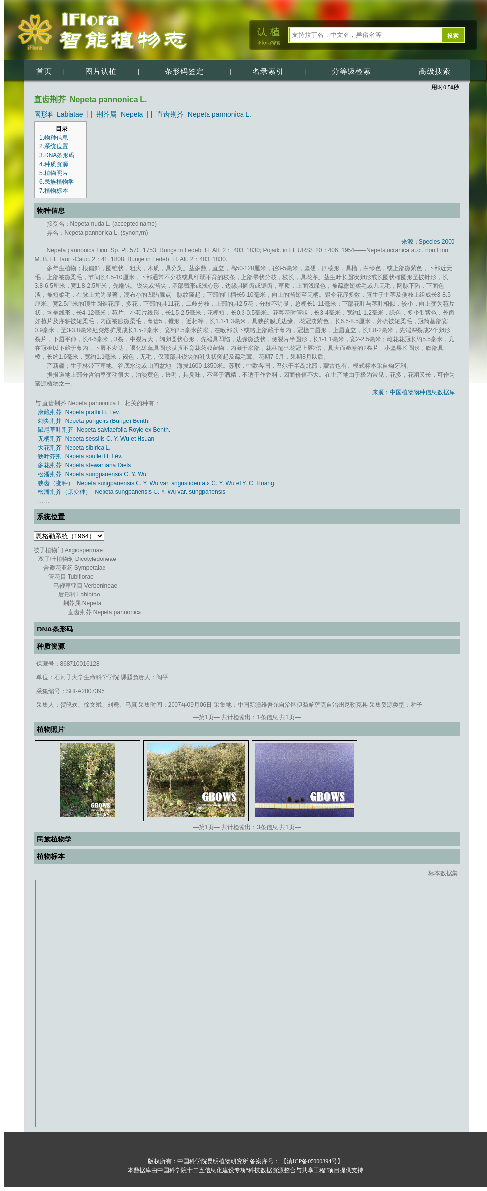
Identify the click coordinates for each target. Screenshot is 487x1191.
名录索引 (268, 71)
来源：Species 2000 (428, 241)
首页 (44, 71)
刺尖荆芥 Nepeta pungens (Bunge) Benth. (94, 421)
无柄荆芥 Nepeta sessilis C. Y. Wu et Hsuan (96, 438)
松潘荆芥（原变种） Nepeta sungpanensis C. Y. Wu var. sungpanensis (131, 492)
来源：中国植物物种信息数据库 (413, 392)
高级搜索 (435, 71)
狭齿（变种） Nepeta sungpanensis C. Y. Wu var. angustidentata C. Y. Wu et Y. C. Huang (156, 483)
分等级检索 (351, 71)
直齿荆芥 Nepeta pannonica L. (203, 114)
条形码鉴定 (184, 71)
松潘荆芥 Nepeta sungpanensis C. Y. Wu (92, 474)
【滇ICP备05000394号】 (311, 1161)
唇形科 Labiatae (58, 114)
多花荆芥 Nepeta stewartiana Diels (84, 465)
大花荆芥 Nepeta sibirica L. (74, 447)
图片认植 (101, 71)
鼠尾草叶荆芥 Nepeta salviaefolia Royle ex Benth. (104, 429)
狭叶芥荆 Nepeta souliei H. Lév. (80, 456)
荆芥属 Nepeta (119, 114)
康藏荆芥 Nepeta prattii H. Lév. (79, 412)
